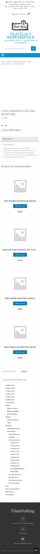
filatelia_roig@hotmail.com (16, 2)
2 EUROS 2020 (10, 388)
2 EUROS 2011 (14, 443)
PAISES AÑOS (14, 472)
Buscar (24, 371)
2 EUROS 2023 (10, 397)
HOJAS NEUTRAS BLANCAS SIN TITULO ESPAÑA (20, 250)
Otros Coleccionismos (13, 489)
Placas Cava (9, 492)
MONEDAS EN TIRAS (13, 428)
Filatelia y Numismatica (20, 35)
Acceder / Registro (19, 14)
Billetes (8, 405)
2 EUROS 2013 (14, 449)
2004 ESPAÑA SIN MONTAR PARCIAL (20, 347)
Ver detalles (21, 206)
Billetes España (12, 408)
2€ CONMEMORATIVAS (17, 469)
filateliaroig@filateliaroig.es (23, 543)
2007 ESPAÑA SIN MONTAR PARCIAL (20, 201)
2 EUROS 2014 (14, 454)
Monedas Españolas (15, 480)
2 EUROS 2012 (14, 446)
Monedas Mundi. (14, 483)
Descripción (7, 139)
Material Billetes (12, 414)
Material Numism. (14, 434)
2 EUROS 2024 (10, 400)
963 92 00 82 (30, 2)
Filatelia (9, 62)
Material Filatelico (19, 62)
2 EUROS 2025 (10, 403)
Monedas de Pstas (15, 474)
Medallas (12, 437)
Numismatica (11, 431)
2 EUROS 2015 (14, 457)
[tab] (19, 139)
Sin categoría (10, 495)
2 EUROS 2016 (14, 460)
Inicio (3, 62)
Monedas (9, 425)
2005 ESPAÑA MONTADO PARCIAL (20, 298)
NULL (7, 486)
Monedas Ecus (13, 477)
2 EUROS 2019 (10, 385)
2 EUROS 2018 (14, 466)
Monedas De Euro (14, 440)
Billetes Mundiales (13, 411)
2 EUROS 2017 (14, 463)
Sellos (9, 423)
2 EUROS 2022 (10, 394)
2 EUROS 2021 (10, 391)
